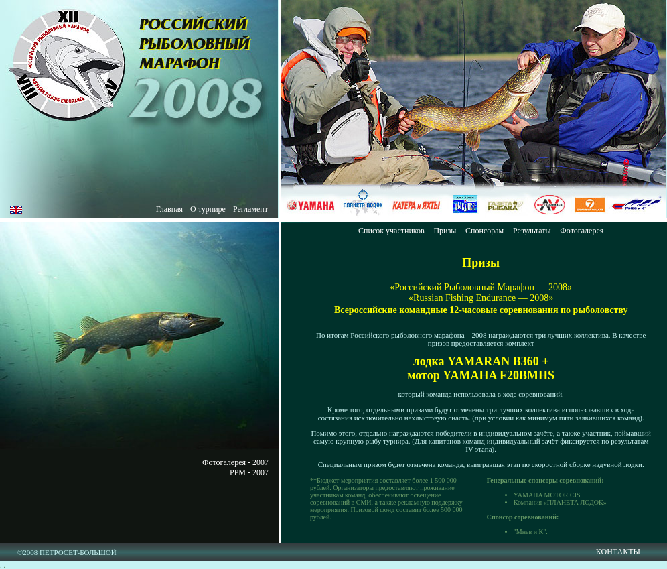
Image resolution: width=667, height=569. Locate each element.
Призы (444, 230)
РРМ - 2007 (249, 472)
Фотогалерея (581, 230)
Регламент (250, 209)
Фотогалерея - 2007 (235, 462)
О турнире (208, 209)
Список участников (391, 230)
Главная (169, 209)
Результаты (532, 230)
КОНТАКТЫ (618, 551)
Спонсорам (484, 230)
